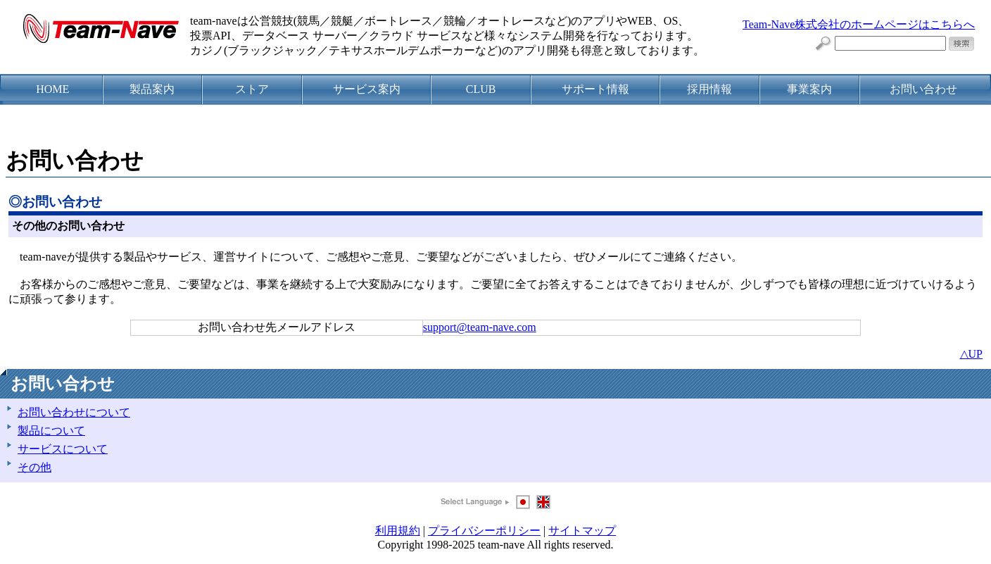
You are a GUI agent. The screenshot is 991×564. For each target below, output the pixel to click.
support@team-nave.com (479, 327)
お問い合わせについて (74, 412)
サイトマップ (582, 531)
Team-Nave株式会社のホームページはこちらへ (859, 24)
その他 (34, 467)
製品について (51, 431)
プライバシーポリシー (484, 531)
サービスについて (63, 449)
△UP (971, 354)
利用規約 (397, 531)
